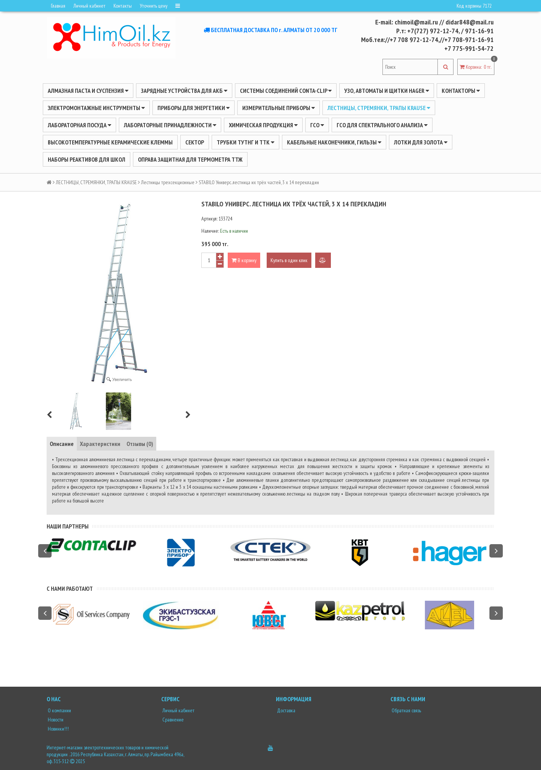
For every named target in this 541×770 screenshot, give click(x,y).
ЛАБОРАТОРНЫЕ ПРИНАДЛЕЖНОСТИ (170, 125)
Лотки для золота (420, 142)
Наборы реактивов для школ (86, 159)
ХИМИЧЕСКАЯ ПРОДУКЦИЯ (263, 125)
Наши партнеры (68, 526)
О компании (59, 710)
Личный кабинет (89, 5)
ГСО (317, 125)
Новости (55, 719)
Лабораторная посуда (79, 125)
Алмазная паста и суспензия (88, 90)
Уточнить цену (153, 5)
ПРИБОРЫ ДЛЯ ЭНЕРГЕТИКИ (193, 108)
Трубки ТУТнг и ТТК (245, 142)
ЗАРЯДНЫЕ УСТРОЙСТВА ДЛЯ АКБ (184, 90)
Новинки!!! (58, 728)
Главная (58, 5)
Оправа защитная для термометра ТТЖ (190, 159)
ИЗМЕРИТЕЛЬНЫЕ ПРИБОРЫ (278, 108)
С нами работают (70, 588)
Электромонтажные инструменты (96, 108)
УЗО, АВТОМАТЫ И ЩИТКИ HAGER (386, 90)
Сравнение (172, 719)
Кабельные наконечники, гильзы (334, 142)
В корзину (244, 260)
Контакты (122, 5)
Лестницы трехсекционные (167, 182)
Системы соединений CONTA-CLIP (286, 90)
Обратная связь (405, 710)
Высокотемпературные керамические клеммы (110, 142)
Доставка (285, 710)
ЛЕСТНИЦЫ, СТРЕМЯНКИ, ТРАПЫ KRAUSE (378, 108)
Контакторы (461, 90)
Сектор (194, 142)
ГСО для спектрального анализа (382, 125)
